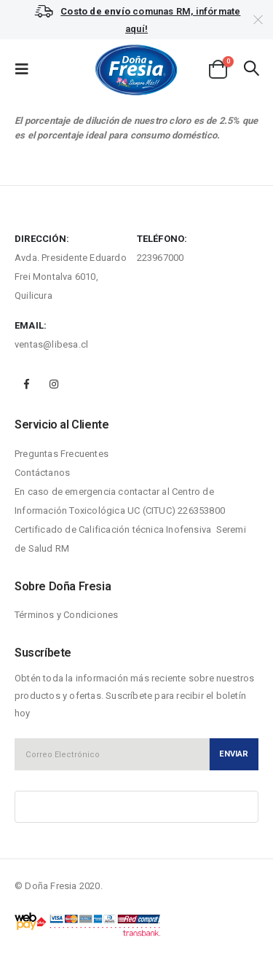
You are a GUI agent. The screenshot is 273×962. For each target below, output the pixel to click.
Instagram (54, 384)
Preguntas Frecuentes (61, 453)
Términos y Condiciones (66, 614)
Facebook (27, 384)
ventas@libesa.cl (51, 344)
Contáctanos (42, 472)
